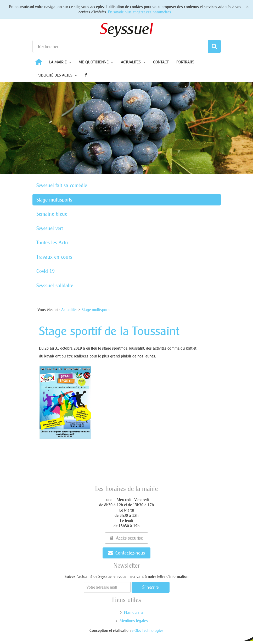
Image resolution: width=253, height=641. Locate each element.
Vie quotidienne (96, 61)
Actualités (133, 61)
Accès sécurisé (126, 538)
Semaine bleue (51, 214)
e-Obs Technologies (148, 630)
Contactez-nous (126, 553)
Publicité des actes (56, 75)
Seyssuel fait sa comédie (61, 185)
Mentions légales (134, 620)
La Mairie (60, 61)
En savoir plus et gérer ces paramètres (139, 11)
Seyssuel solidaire (54, 285)
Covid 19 (45, 271)
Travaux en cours (54, 257)
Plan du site (133, 612)
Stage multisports (54, 200)
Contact (160, 61)
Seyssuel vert (49, 228)
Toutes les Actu (52, 242)
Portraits (185, 61)
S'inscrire (150, 587)
